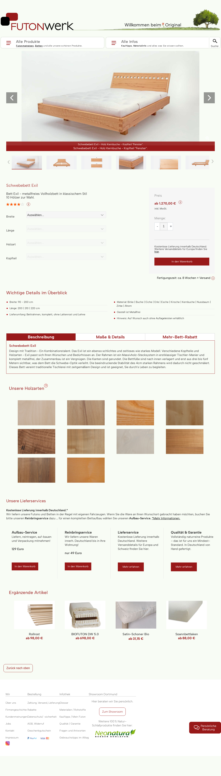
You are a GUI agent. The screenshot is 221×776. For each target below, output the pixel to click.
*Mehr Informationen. (166, 518)
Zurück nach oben (18, 668)
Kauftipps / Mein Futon (72, 716)
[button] (52, 42)
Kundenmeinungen (16, 716)
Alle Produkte (28, 41)
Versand (42, 702)
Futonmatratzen (25, 45)
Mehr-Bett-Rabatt (180, 337)
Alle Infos (129, 41)
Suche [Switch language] (215, 46)
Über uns (10, 702)
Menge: (160, 218)
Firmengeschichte (16, 709)
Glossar (63, 702)
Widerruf (39, 723)
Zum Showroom (112, 711)
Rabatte (31, 709)
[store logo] (37, 21)
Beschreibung (41, 337)
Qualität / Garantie (69, 723)
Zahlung (32, 702)
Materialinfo (140, 45)
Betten (39, 45)
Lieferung (53, 702)
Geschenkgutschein (39, 730)
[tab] (41, 337)
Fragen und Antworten (72, 730)
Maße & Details (110, 337)
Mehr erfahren (131, 566)
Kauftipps (126, 45)
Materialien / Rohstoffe (72, 709)
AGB (30, 723)
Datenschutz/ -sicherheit (42, 716)
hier (156, 251)
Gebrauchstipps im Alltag (74, 737)
